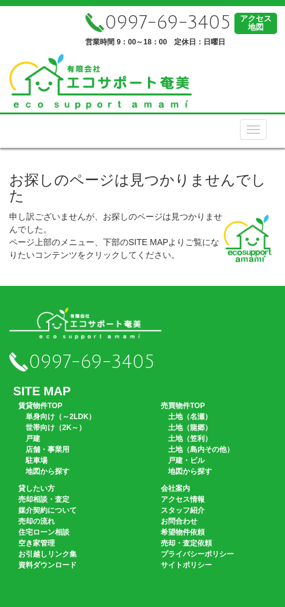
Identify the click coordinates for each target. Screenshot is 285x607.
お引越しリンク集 (47, 554)
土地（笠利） (190, 438)
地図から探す (47, 471)
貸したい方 (36, 488)
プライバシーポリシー (197, 554)
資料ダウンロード (47, 565)
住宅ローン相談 (43, 532)
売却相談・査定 (43, 499)
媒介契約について (47, 510)
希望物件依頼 (183, 532)
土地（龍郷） (190, 427)
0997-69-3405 (158, 23)
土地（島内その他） (201, 449)
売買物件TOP (183, 405)
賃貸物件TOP (40, 405)
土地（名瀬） (190, 416)
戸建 (33, 438)
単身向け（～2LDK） (61, 416)
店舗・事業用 (47, 449)
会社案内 (175, 488)
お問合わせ (179, 521)
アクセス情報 (183, 499)
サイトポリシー (186, 565)
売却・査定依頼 (186, 543)
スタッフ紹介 (183, 510)
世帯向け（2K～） (56, 427)
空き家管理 (36, 543)
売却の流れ (36, 521)
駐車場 (36, 460)
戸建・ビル (186, 460)
